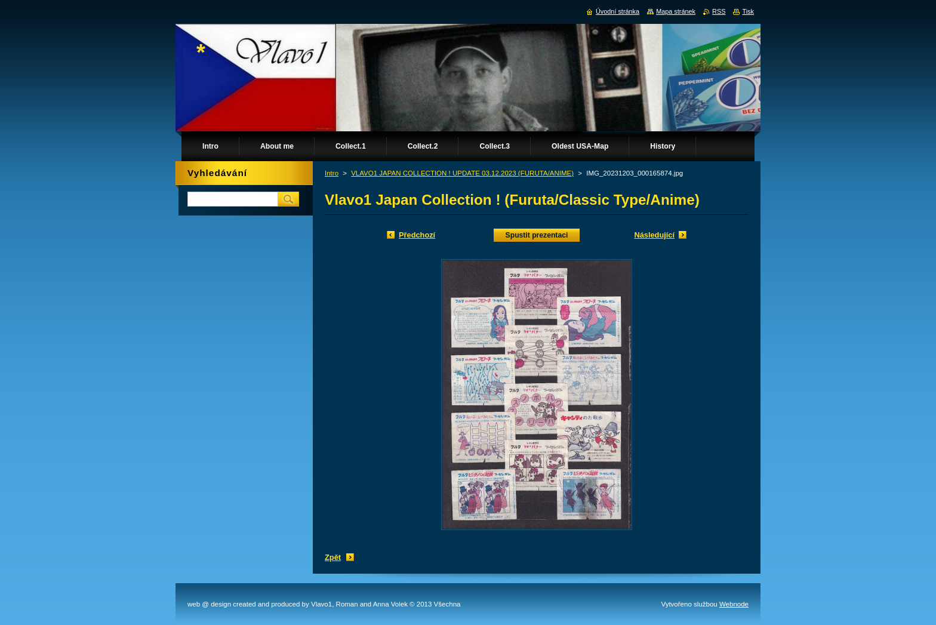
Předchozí (417, 234)
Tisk (748, 11)
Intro (331, 173)
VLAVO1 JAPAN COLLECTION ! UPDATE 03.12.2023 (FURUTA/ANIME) (462, 173)
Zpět (333, 557)
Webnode (734, 604)
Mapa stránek (675, 11)
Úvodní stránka (617, 11)
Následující (654, 234)
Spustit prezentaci (537, 235)
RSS (718, 11)
